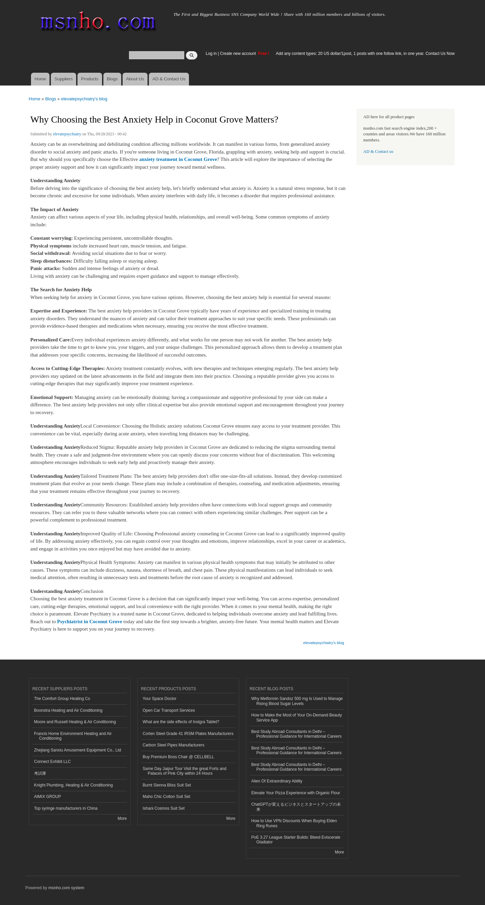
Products (89, 78)
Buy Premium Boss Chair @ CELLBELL (178, 757)
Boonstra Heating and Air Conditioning (68, 710)
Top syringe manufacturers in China (66, 808)
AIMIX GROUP (47, 796)
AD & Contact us (378, 151)
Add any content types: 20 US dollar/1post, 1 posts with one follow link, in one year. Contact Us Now (365, 53)
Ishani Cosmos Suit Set (164, 808)
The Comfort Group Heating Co (62, 698)
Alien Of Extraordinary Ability (276, 781)
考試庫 (40, 773)
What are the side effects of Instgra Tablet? (181, 721)
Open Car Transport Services (169, 710)
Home (40, 78)
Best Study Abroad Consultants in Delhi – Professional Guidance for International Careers (296, 734)
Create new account (238, 53)
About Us (135, 78)
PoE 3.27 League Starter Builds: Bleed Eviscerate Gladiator (295, 839)
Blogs (112, 78)
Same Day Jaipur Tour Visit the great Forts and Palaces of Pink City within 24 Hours (185, 771)
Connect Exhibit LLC (52, 761)
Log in (211, 53)
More (122, 818)
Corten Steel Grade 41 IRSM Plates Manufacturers (188, 733)
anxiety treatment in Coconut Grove (178, 159)
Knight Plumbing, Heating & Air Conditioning (73, 785)
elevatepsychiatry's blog (84, 98)
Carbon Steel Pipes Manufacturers (173, 745)
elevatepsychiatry (67, 134)
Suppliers (64, 78)
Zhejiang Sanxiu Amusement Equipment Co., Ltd (77, 750)
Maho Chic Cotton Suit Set (166, 796)
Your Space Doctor (159, 698)
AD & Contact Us (169, 78)
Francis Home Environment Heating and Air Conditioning (72, 736)
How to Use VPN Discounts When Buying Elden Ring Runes (294, 823)
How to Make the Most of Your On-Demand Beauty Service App (296, 717)
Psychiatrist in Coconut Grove (89, 621)
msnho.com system (66, 887)
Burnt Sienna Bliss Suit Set (167, 785)
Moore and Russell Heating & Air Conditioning (75, 721)
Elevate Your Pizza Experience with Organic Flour (295, 793)
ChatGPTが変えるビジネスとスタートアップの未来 (296, 806)
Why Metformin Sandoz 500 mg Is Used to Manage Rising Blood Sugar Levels (297, 701)
